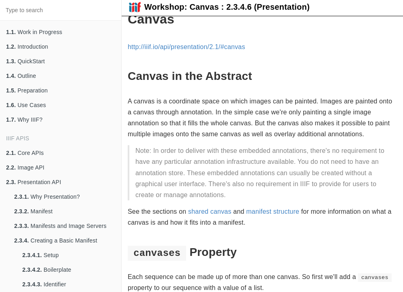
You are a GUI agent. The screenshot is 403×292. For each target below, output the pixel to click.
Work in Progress (34, 32)
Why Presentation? (47, 196)
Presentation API (33, 182)
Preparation (27, 90)
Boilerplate (46, 269)
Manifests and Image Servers (60, 226)
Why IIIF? (24, 119)
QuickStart (25, 61)
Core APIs (25, 153)
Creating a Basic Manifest (55, 240)
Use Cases (26, 105)
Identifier (44, 284)
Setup (40, 255)
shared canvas (210, 211)
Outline (21, 76)
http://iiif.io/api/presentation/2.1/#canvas (186, 46)
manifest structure (272, 211)
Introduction (27, 46)
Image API (25, 167)
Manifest (33, 211)
